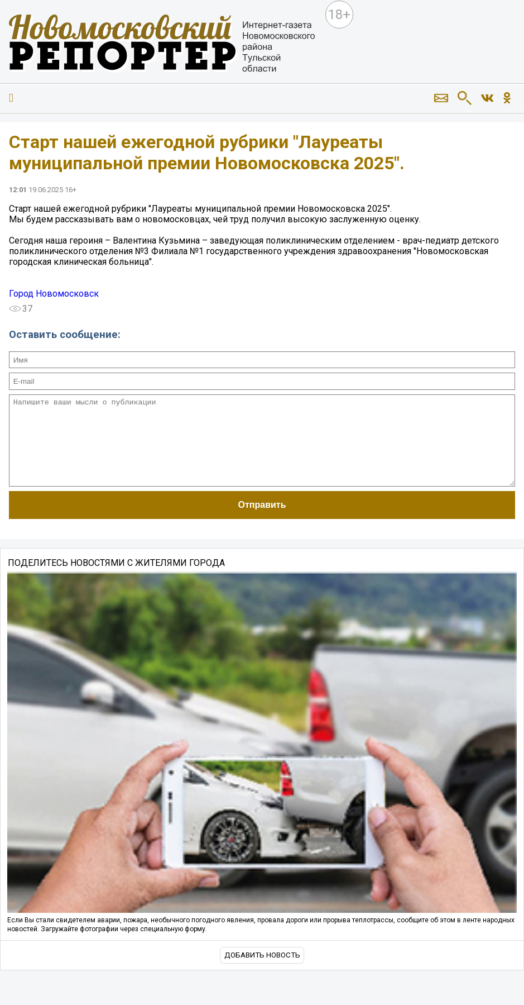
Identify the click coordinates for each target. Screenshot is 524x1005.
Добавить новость (262, 972)
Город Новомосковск (54, 293)
